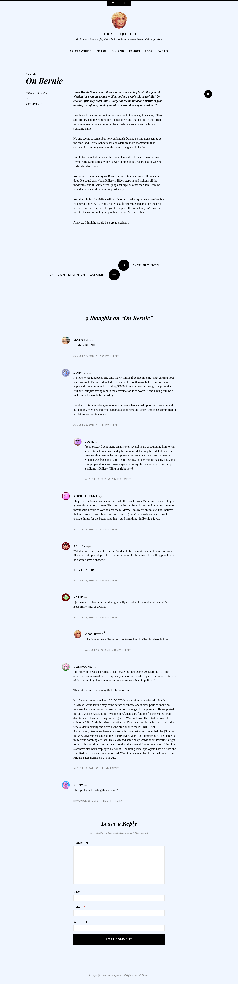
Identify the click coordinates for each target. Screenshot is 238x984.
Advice (31, 73)
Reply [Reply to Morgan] (115, 356)
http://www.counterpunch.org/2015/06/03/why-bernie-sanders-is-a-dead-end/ (119, 700)
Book (148, 51)
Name (79, 892)
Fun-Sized (118, 51)
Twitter (162, 51)
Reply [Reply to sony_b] (115, 424)
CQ (28, 98)
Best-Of (101, 51)
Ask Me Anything (80, 51)
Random (134, 51)
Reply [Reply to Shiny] (118, 800)
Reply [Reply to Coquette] (127, 650)
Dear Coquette (119, 34)
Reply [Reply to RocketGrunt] (115, 529)
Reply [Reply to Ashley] (115, 580)
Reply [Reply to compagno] (115, 768)
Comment (81, 843)
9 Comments (34, 104)
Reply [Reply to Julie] (127, 479)
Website (80, 922)
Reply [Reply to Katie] (115, 617)
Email (79, 907)
